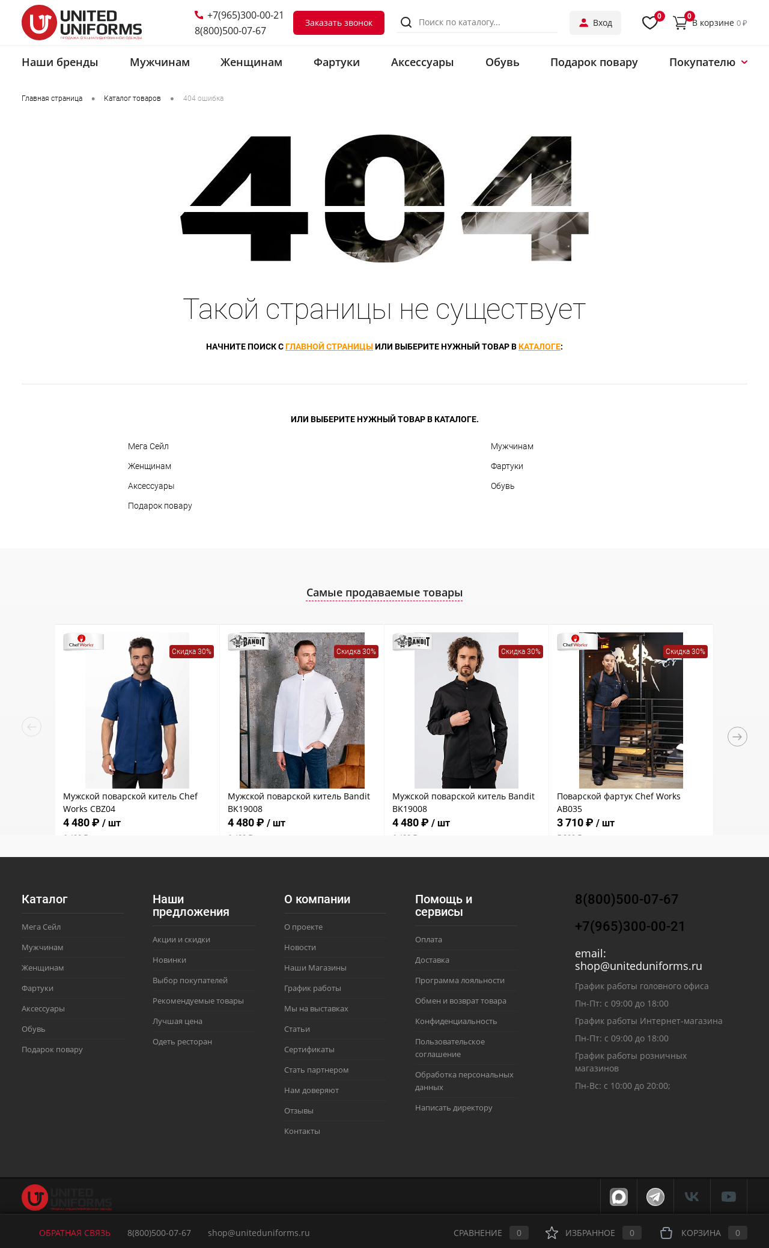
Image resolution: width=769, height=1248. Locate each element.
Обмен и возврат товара (460, 1000)
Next (737, 737)
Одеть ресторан (182, 1041)
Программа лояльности (460, 980)
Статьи (297, 1028)
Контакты (302, 1130)
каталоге (539, 346)
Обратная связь (66, 1232)
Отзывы (299, 1110)
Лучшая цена (177, 1021)
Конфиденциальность (456, 1021)
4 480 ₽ (137, 829)
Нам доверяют (311, 1090)
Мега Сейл (148, 446)
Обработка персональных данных (464, 1080)
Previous (31, 727)
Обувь (503, 486)
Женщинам (149, 466)
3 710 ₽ (631, 829)
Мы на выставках (316, 1008)
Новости (300, 947)
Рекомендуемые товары (198, 1000)
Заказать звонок (338, 22)
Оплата (428, 939)
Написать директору (454, 1107)
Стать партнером (316, 1069)
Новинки (169, 959)
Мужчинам (512, 446)
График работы (312, 988)
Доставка (432, 959)
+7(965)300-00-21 (239, 15)
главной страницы (329, 346)
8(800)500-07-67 (230, 30)
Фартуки (507, 466)
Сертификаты (309, 1049)
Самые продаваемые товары (384, 592)
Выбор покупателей (190, 980)
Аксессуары (151, 486)
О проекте (303, 926)
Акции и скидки (181, 939)
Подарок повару (160, 505)
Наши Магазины (315, 967)
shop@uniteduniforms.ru (638, 966)
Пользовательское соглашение (450, 1047)
